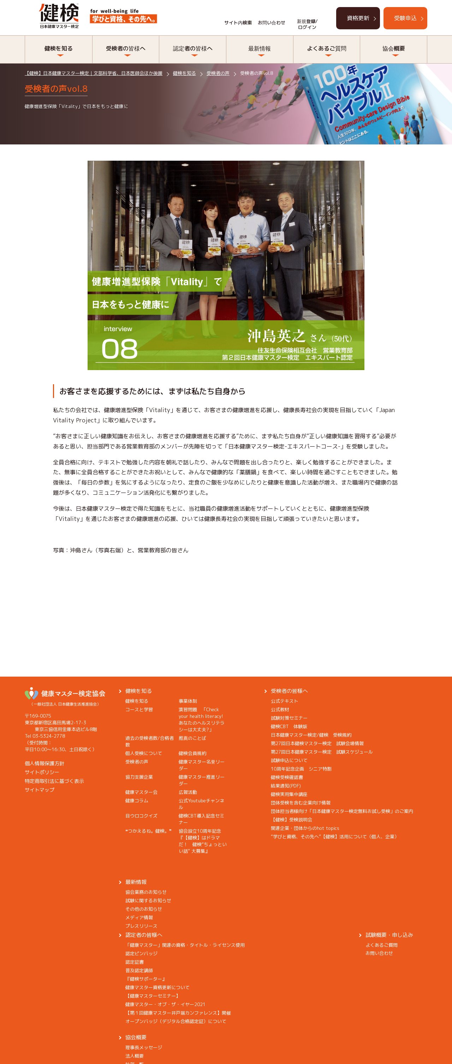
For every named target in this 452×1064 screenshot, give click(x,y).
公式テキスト (284, 701)
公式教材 (280, 709)
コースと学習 (139, 709)
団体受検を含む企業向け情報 (301, 803)
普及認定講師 (139, 970)
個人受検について (143, 753)
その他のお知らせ (143, 909)
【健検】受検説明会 (291, 819)
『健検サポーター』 (146, 979)
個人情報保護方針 (44, 763)
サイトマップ (39, 789)
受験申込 (405, 18)
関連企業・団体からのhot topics (305, 828)
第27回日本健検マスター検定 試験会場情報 (317, 743)
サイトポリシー (42, 772)
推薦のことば (192, 738)
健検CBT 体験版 (289, 726)
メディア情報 (139, 917)
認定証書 (134, 962)
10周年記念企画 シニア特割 (301, 769)
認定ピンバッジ (141, 953)
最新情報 (259, 48)
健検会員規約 (192, 753)
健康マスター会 (141, 792)
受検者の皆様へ (125, 48)
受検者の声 (136, 762)
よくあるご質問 (326, 48)
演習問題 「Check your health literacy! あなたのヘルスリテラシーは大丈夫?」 (203, 719)
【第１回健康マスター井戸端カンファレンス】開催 (178, 1013)
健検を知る (58, 48)
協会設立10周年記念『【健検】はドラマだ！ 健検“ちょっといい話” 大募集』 (203, 841)
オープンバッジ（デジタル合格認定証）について (175, 1021)
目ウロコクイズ (141, 816)
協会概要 (393, 48)
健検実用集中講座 (289, 794)
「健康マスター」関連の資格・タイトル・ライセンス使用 (185, 945)
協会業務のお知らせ (146, 892)
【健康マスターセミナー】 (152, 996)
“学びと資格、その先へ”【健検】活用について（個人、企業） (335, 836)
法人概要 (134, 1056)
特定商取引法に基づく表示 (54, 781)
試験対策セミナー (289, 718)
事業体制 (188, 701)
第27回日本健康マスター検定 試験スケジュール (322, 752)
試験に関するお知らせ (148, 900)
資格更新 (358, 18)
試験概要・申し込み (389, 935)
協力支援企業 (139, 777)
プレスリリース (141, 926)
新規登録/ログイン (307, 24)
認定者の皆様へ (193, 48)
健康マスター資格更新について (157, 987)
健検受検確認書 (287, 777)
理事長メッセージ (143, 1047)
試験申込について (289, 760)
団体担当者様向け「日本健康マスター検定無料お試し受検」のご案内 (342, 811)
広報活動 (188, 792)
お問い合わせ (271, 22)
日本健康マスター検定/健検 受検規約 (311, 735)
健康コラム (136, 800)
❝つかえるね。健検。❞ (148, 831)
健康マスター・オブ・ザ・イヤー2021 (165, 1004)
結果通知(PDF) (286, 786)
